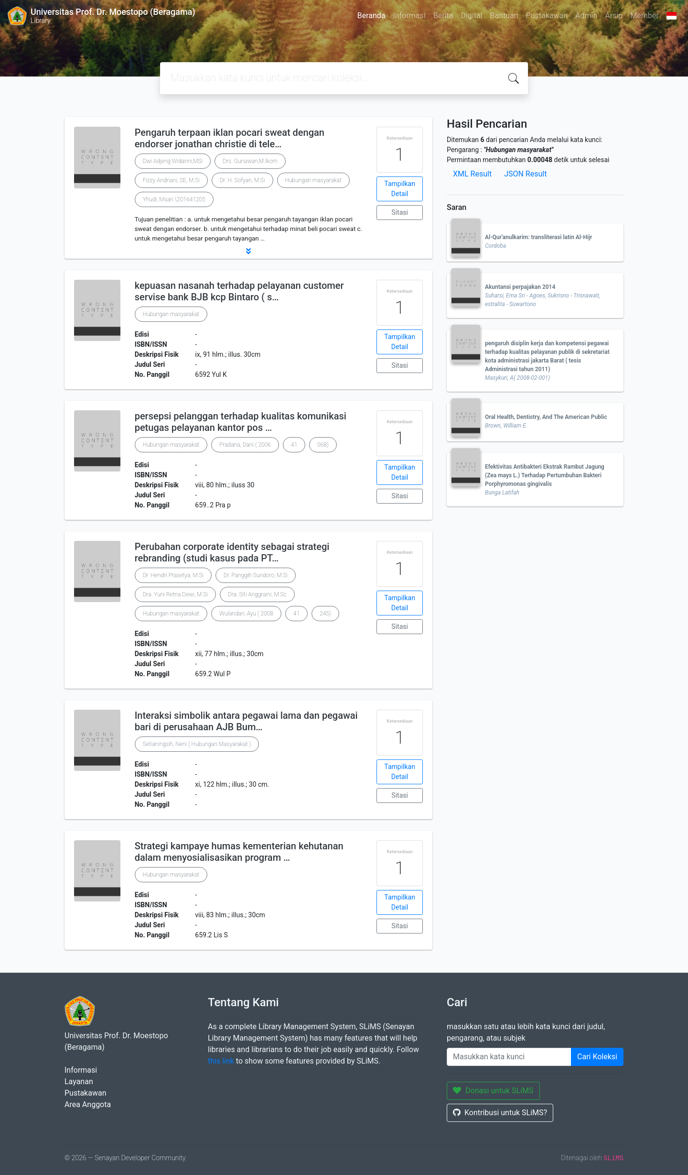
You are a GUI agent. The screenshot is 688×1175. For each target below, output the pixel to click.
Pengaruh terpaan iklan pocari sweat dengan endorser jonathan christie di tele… (229, 138)
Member (644, 15)
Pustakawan (547, 15)
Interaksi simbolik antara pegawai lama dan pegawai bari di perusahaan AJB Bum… (246, 721)
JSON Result (525, 173)
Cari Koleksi (597, 1056)
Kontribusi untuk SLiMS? (500, 1112)
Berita (443, 15)
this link (221, 1060)
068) (323, 444)
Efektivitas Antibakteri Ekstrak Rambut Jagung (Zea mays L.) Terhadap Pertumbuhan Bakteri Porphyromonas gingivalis (544, 475)
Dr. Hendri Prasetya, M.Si (173, 575)
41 (294, 444)
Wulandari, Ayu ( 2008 (246, 613)
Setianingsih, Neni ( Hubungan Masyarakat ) (197, 744)
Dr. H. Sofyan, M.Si (242, 180)
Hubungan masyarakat (313, 180)
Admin (586, 15)
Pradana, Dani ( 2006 (245, 444)
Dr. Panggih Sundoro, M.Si (256, 575)
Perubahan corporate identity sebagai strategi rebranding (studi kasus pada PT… (232, 552)
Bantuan (504, 15)
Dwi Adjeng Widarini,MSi (173, 161)
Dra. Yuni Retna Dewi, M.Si (175, 594)
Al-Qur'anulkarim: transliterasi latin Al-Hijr (538, 237)
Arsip (614, 15)
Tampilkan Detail (399, 189)
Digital (471, 15)
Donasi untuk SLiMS (493, 1090)
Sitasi (399, 212)
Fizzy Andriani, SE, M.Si (171, 180)
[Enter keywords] (509, 1057)
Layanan (78, 1081)
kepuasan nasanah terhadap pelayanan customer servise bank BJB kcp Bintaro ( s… (239, 291)
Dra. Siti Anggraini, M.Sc (257, 594)
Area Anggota (87, 1104)
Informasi (409, 15)
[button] (248, 251)
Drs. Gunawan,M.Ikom (250, 161)
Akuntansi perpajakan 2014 (520, 287)
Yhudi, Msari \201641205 (174, 199)
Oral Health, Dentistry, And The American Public (546, 417)
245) (325, 613)
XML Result (472, 173)
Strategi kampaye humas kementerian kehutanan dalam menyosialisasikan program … (239, 851)
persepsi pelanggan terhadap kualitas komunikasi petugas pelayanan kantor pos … (240, 421)
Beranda (371, 15)
